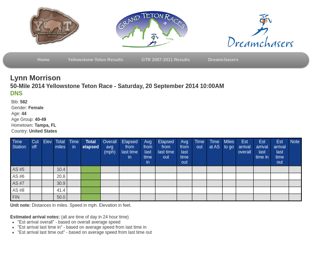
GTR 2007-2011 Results (166, 59)
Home (44, 59)
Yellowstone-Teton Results (95, 59)
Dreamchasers (223, 59)
